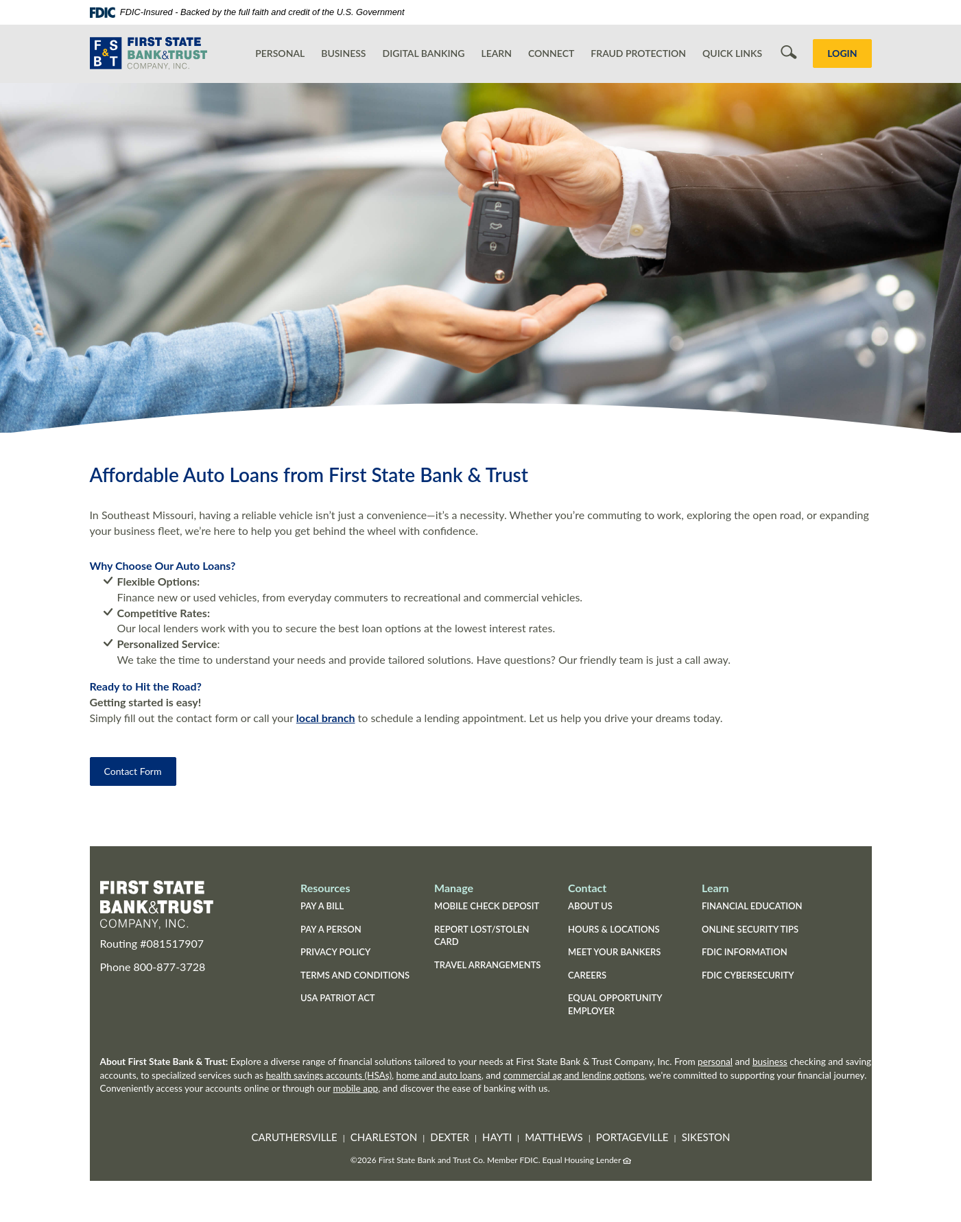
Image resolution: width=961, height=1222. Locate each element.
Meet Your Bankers (614, 951)
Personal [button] (280, 53)
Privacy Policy (335, 951)
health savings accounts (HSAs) (328, 1075)
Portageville (632, 1137)
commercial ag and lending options (574, 1075)
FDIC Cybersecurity (758, 976)
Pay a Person (330, 929)
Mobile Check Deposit (486, 905)
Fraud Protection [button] (638, 53)
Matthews (553, 1137)
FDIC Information (744, 951)
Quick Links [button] (732, 53)
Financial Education (752, 905)
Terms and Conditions (355, 975)
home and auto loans (439, 1075)
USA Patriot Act (337, 997)
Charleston (384, 1137)
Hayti (497, 1137)
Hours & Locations (614, 929)
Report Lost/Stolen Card (482, 936)
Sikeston (706, 1137)
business (769, 1061)
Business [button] (343, 53)
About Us (590, 905)
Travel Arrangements (487, 964)
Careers (587, 975)
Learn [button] (496, 53)
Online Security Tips (750, 929)
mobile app (356, 1088)
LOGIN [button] (842, 53)
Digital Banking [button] (424, 53)
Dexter (449, 1137)
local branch (325, 717)
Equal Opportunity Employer (615, 1004)
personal (715, 1061)
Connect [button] (551, 53)
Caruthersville (294, 1137)
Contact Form (133, 771)
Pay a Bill (322, 905)
